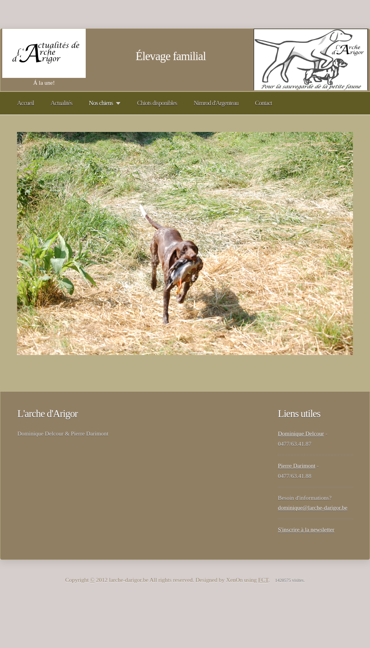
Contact (263, 103)
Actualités (61, 103)
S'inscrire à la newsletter (306, 529)
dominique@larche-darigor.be (312, 507)
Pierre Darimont (296, 465)
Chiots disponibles (157, 103)
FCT (263, 580)
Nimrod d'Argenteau (216, 103)
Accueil (25, 103)
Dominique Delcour (301, 433)
